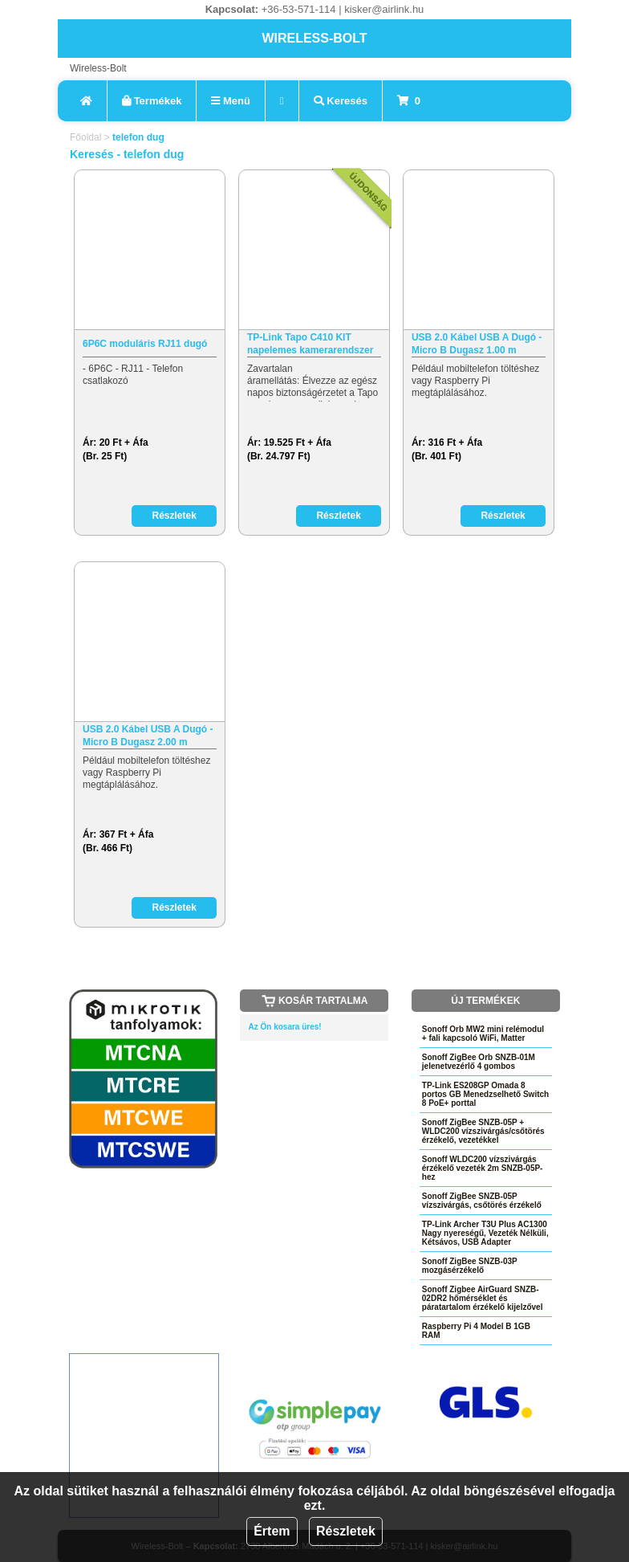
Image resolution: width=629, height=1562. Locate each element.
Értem (272, 1531)
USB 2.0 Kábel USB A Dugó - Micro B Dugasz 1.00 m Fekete (477, 344)
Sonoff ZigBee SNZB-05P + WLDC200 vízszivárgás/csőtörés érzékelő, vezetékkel (483, 1131)
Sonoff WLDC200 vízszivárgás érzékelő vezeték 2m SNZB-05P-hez (482, 1168)
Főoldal (85, 137)
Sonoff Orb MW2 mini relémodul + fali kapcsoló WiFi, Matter (483, 1033)
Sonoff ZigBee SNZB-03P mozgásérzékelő (469, 1265)
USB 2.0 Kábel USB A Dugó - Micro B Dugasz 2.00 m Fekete (148, 736)
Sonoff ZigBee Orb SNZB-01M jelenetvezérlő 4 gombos (478, 1062)
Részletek (345, 1531)
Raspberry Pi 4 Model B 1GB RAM (476, 1331)
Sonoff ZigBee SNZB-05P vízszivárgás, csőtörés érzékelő (482, 1200)
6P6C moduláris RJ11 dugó (145, 343)
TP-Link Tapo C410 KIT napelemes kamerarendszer (310, 344)
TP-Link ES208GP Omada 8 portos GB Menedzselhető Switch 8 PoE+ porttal (485, 1094)
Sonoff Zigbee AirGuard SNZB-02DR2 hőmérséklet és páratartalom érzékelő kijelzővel (482, 1298)
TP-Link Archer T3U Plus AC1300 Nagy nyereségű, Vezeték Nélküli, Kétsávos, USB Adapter (485, 1233)
